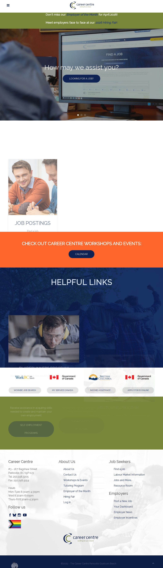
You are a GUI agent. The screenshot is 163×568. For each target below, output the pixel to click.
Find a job (119, 469)
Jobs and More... (123, 480)
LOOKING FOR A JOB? (81, 78)
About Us (68, 469)
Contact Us (69, 474)
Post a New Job (123, 501)
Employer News (123, 512)
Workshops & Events (75, 480)
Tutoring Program (73, 485)
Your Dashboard (123, 506)
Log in (67, 502)
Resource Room (123, 485)
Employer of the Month (82, 14)
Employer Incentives (126, 517)
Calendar (81, 254)
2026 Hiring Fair (106, 22)
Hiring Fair (69, 496)
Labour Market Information (129, 474)
